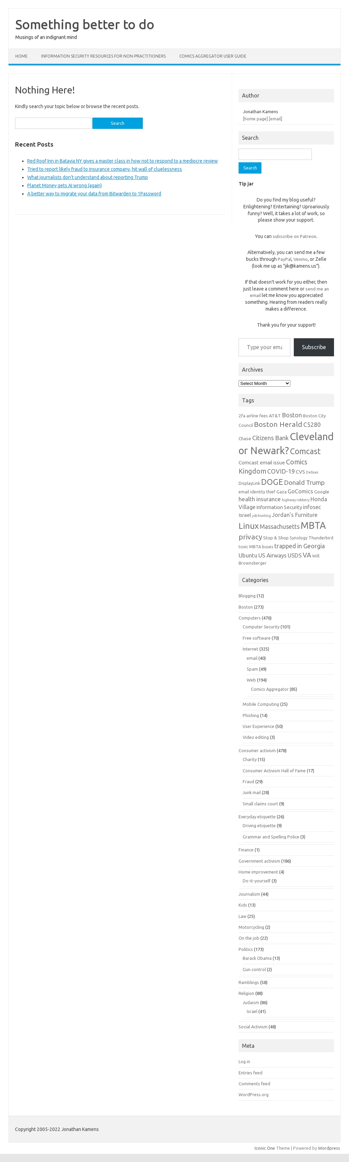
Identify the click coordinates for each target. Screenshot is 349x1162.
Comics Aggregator (270, 689)
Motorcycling (251, 927)
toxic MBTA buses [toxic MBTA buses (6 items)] (256, 546)
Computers (250, 617)
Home (21, 56)
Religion (246, 993)
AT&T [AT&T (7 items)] (275, 415)
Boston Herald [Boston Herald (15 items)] (278, 424)
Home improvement (258, 871)
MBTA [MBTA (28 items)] (313, 525)
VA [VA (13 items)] (307, 555)
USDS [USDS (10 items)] (295, 555)
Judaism (251, 1002)
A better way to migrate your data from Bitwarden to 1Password (94, 193)
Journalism (249, 894)
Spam (252, 669)
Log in (244, 1061)
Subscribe (314, 347)
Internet (250, 648)
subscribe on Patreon (294, 236)
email (252, 658)
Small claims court (260, 803)
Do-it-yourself (257, 880)
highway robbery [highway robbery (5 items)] (295, 500)
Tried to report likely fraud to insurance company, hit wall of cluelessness (104, 169)
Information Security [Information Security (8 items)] (279, 507)
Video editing (256, 737)
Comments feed (254, 1083)
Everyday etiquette (257, 816)
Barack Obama (257, 958)
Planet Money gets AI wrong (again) (64, 185)
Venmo (300, 259)
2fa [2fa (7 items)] (242, 415)
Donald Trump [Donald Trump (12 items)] (304, 482)
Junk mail (252, 792)
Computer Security (261, 626)
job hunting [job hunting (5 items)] (261, 515)
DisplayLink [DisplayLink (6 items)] (249, 483)
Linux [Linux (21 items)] (249, 526)
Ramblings (249, 982)
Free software (257, 638)
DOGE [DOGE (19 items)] (272, 481)
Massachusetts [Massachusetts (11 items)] (280, 526)
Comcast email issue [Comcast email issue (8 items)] (262, 462)
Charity (250, 759)
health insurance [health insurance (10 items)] (260, 499)
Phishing (251, 715)
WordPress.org (254, 1094)
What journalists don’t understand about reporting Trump (87, 177)
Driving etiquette (259, 825)
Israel (252, 1011)
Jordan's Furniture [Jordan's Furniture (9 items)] (294, 515)
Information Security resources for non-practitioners (103, 56)
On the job (249, 938)
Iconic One (265, 1148)
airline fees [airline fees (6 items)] (257, 415)
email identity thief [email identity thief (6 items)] (257, 491)
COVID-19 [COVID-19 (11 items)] (281, 471)
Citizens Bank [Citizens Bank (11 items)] (270, 437)
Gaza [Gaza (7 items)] (281, 491)
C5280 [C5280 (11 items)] (312, 424)
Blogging (247, 595)
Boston (246, 607)
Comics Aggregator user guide (212, 56)
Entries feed (250, 1072)
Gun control (254, 969)
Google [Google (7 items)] (321, 491)
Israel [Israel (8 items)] (245, 515)
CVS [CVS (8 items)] (300, 472)
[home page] (255, 118)
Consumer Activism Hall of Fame (274, 770)
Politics (246, 949)
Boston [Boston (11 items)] (292, 415)
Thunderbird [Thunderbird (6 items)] (320, 537)
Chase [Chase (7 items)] (245, 438)
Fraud (248, 781)
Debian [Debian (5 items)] (312, 472)
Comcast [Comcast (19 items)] (305, 451)
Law (242, 916)
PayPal (284, 259)
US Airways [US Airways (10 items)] (272, 555)
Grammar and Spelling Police (271, 836)
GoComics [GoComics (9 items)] (300, 491)
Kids (243, 905)
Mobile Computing (261, 704)
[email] (275, 118)
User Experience (258, 726)
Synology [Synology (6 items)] (298, 537)
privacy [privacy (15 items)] (250, 537)
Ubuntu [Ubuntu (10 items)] (248, 555)
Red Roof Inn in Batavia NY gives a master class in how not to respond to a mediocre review (122, 161)
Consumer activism (257, 750)
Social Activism (253, 1026)
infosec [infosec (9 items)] (312, 507)
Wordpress (329, 1148)
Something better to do (84, 24)
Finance (246, 849)
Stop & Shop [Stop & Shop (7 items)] (276, 537)
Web (251, 679)
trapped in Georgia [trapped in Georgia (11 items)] (299, 545)
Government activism (259, 861)
